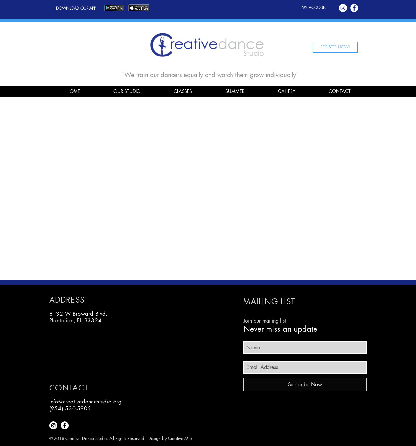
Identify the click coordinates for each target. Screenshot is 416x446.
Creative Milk (180, 438)
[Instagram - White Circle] (343, 8)
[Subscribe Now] (305, 384)
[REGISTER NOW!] (335, 47)
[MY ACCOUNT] (314, 8)
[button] (127, 91)
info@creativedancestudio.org (85, 401)
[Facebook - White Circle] (354, 8)
